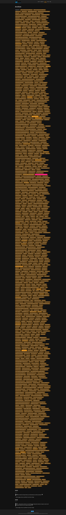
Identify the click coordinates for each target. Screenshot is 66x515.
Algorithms (42, 1)
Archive (45, 1)
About (48, 1)
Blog (50, 1)
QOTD (39, 1)
